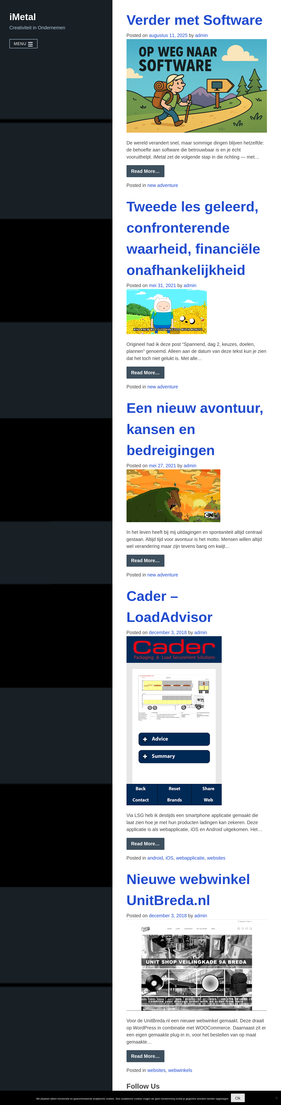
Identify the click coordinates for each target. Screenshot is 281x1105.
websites (216, 858)
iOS (169, 858)
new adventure (162, 185)
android (155, 858)
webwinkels (180, 1070)
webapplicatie (190, 858)
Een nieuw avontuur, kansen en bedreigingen (195, 429)
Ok (237, 1098)
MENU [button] (23, 43)
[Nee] (276, 1098)
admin (201, 35)
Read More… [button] (147, 172)
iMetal (22, 17)
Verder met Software (195, 20)
